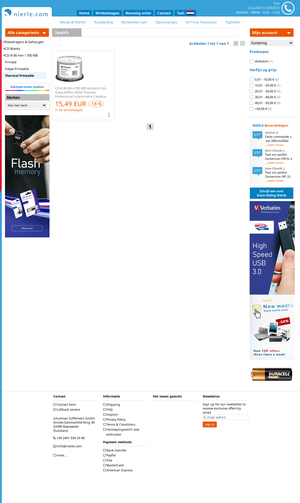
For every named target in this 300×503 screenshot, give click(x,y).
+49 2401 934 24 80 (70, 438)
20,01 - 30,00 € (265, 91)
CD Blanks (12, 48)
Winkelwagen (108, 13)
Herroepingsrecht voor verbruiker (122, 431)
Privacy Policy (115, 419)
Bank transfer (116, 450)
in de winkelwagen (69, 110)
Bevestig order (138, 13)
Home (84, 13)
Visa (108, 460)
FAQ (108, 409)
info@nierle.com (68, 446)
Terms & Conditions (120, 424)
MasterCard (114, 465)
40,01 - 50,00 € (265, 103)
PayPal (110, 455)
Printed (10, 62)
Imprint (111, 414)
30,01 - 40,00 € (265, 97)
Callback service (67, 409)
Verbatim (261, 61)
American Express (119, 470)
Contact (164, 13)
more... (61, 455)
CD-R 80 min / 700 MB (21, 55)
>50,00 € (261, 109)
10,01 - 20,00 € (265, 85)
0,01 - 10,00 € (264, 79)
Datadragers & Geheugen (24, 42)
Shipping (112, 404)
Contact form (65, 404)
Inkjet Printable (17, 69)
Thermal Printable (19, 75)
